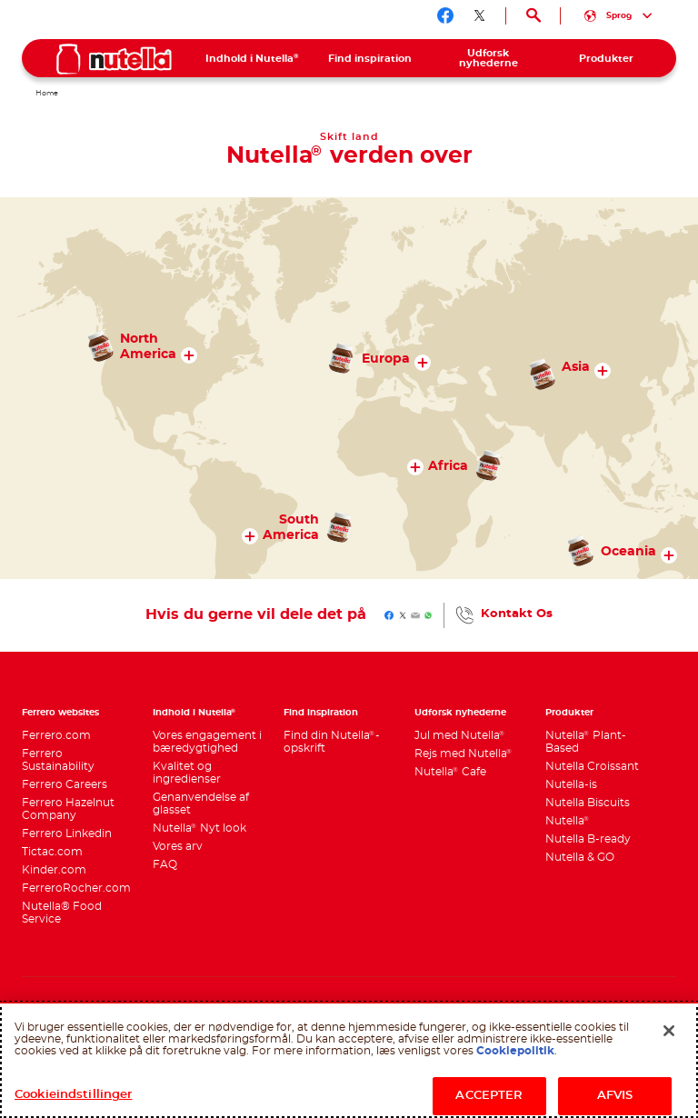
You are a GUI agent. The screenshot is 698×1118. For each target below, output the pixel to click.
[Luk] (669, 1031)
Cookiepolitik (515, 1050)
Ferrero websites (60, 712)
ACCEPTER (489, 1096)
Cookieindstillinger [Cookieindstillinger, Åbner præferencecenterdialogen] (73, 1095)
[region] (349, 1060)
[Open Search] (533, 16)
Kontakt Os (517, 614)
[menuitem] (252, 58)
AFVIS (615, 1096)
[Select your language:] (618, 16)
